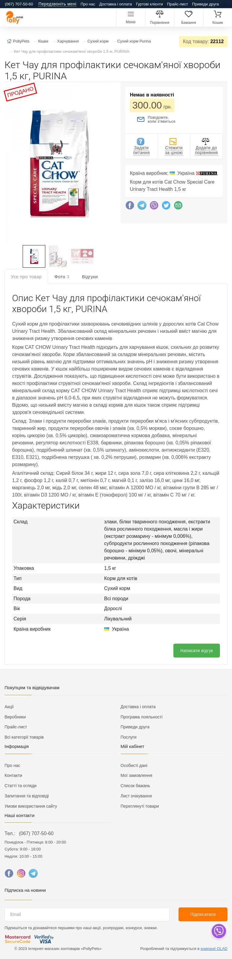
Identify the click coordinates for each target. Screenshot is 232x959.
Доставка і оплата (115, 4)
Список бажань (135, 785)
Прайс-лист (177, 4)
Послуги (129, 737)
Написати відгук (196, 650)
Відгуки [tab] (90, 276)
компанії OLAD (214, 948)
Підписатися (203, 914)
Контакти (13, 775)
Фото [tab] (61, 276)
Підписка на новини (25, 890)
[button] (57, 164)
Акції (9, 706)
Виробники (15, 717)
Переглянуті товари (140, 806)
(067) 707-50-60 (36, 833)
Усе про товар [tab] (26, 276)
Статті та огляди (21, 785)
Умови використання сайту (31, 806)
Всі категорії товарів (24, 737)
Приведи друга (205, 4)
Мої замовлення (136, 775)
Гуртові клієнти (149, 4)
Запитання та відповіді (27, 795)
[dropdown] (218, 931)
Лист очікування (136, 795)
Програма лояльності (142, 717)
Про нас (88, 4)
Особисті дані (134, 765)
